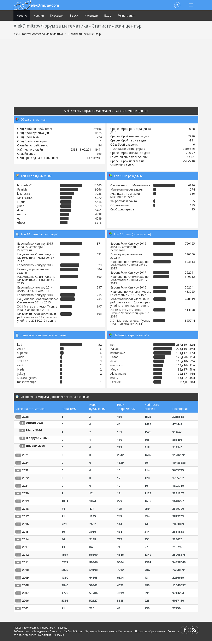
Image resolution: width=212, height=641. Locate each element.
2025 (25, 455)
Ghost (21, 223)
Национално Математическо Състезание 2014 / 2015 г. (37, 300)
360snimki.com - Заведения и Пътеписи (37, 631)
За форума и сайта (123, 201)
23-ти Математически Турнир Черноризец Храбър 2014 (129, 313)
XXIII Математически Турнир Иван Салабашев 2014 (37, 308)
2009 (25, 577)
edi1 (20, 218)
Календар (91, 15)
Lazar (114, 357)
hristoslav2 (24, 185)
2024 (25, 463)
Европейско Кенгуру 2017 (35, 265)
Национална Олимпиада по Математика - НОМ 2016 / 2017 (36, 257)
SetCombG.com (73, 631)
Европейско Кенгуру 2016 (35, 295)
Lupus (21, 202)
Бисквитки (44, 635)
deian (20, 210)
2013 (25, 547)
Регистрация (126, 15)
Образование (119, 205)
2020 (25, 493)
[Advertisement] (106, 72)
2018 (25, 509)
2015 (25, 532)
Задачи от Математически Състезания (108, 631)
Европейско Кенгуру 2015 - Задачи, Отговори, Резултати (36, 246)
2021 (25, 486)
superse (22, 353)
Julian (20, 206)
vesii (20, 365)
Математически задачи (126, 189)
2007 (25, 593)
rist (112, 344)
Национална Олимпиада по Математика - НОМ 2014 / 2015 (36, 280)
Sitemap (62, 627)
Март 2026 (34, 430)
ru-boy (21, 214)
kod (19, 344)
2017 (25, 516)
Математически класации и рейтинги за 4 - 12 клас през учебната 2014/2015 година (37, 317)
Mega (114, 369)
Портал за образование (150, 631)
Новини (38, 15)
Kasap (114, 349)
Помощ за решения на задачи (33, 270)
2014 (25, 539)
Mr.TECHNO (25, 198)
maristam (116, 365)
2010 (25, 570)
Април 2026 (34, 423)
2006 (25, 600)
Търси (74, 15)
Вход (107, 15)
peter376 (189, 149)
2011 (25, 562)
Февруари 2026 (37, 438)
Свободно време (122, 209)
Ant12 (21, 349)
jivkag (21, 373)
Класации (56, 15)
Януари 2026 (35, 446)
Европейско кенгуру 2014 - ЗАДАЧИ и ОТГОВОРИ (35, 289)
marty (114, 378)
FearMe (22, 189)
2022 (25, 478)
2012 (25, 554)
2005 (25, 608)
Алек (20, 357)
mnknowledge (26, 382)
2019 (25, 501)
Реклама (59, 635)
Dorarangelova (27, 378)
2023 (25, 470)
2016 (25, 524)
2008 (25, 585)
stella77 (22, 361)
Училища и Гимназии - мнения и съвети (126, 195)
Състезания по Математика (130, 185)
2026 (25, 417)
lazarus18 (23, 194)
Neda (20, 369)
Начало (22, 15)
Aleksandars (118, 373)
